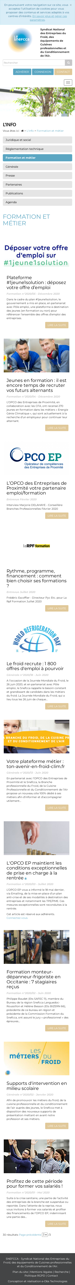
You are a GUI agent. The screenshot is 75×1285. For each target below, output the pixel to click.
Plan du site (21, 1272)
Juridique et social (18, 140)
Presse (10, 175)
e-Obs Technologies (54, 1281)
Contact (63, 72)
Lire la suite (57, 325)
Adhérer (22, 72)
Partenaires (14, 184)
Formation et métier (20, 157)
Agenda (11, 202)
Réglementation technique (25, 149)
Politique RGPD (35, 1275)
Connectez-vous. (17, 918)
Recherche (62, 1272)
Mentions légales (41, 1272)
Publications (14, 193)
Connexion (42, 72)
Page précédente (30, 1234)
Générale (12, 166)
